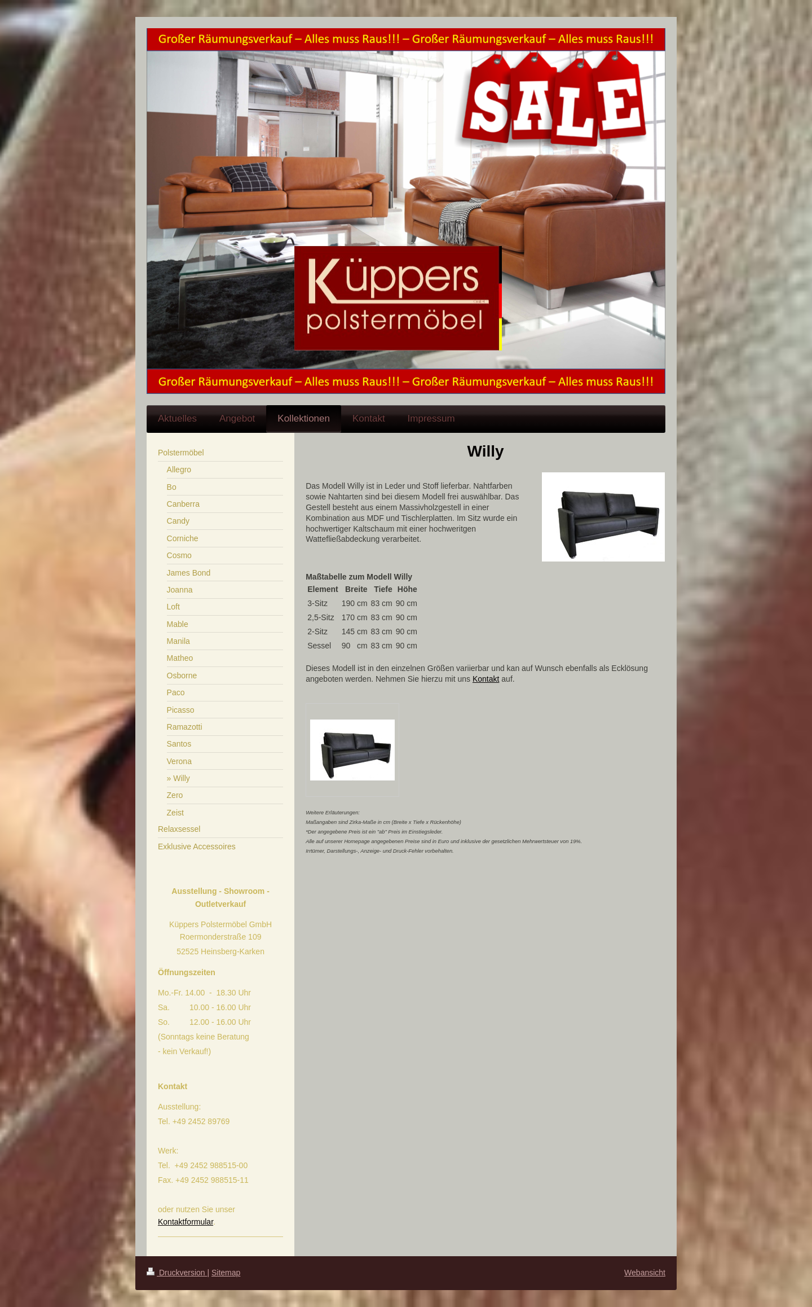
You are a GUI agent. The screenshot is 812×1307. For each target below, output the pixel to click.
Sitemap (225, 1272)
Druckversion (177, 1272)
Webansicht (644, 1272)
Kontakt (486, 678)
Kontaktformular (185, 1221)
